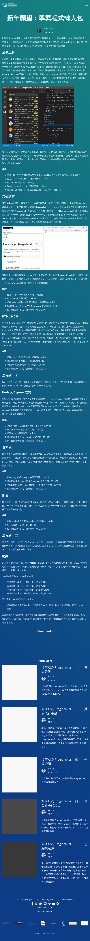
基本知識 (19, 406)
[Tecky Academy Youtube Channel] (53, 904)
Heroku (56, 501)
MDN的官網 (7, 279)
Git (71, 155)
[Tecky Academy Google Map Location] (58, 904)
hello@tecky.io (24, 900)
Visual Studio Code (10, 74)
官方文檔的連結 (41, 81)
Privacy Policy (41, 908)
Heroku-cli (10, 505)
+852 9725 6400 (65, 900)
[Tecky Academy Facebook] (32, 904)
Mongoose (13, 461)
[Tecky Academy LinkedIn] (41, 904)
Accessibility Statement (45, 912)
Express (5, 410)
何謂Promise (45, 406)
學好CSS (15, 338)
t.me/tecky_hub (44, 900)
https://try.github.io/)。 (13, 163)
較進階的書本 (64, 338)
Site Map (50, 908)
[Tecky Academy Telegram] (49, 904)
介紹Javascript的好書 (16, 282)
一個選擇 (70, 334)
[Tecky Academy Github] (45, 904)
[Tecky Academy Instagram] (36, 904)
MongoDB (76, 458)
